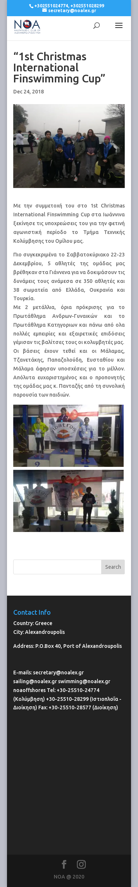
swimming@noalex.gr (84, 681)
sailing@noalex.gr (35, 681)
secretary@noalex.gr (58, 672)
